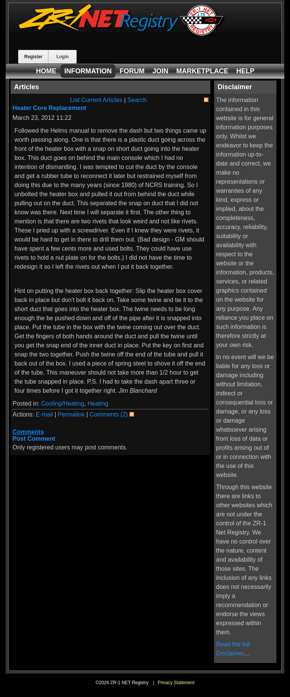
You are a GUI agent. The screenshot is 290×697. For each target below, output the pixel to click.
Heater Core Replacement (49, 108)
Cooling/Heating (62, 403)
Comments (28, 432)
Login (62, 56)
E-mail (44, 414)
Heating (98, 403)
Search (137, 100)
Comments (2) (108, 414)
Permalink (71, 414)
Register (33, 56)
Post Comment (33, 438)
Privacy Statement (175, 682)
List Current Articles (96, 100)
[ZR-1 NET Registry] (122, 35)
